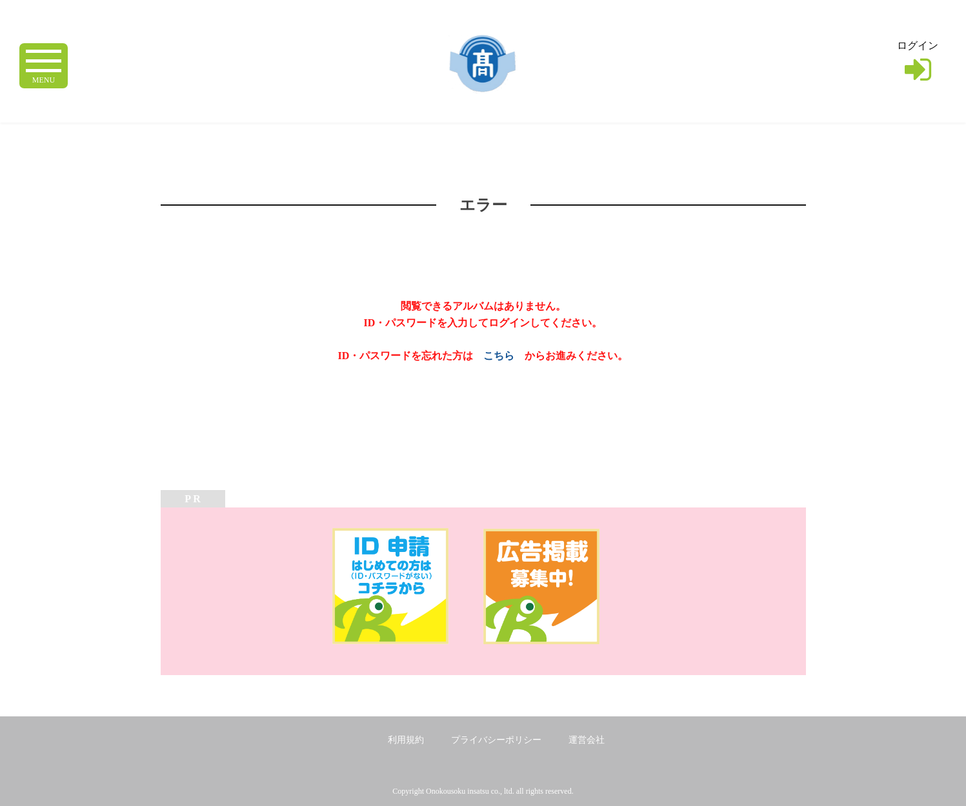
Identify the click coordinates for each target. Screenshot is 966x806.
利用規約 (406, 740)
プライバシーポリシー (496, 740)
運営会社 (587, 740)
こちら (498, 355)
